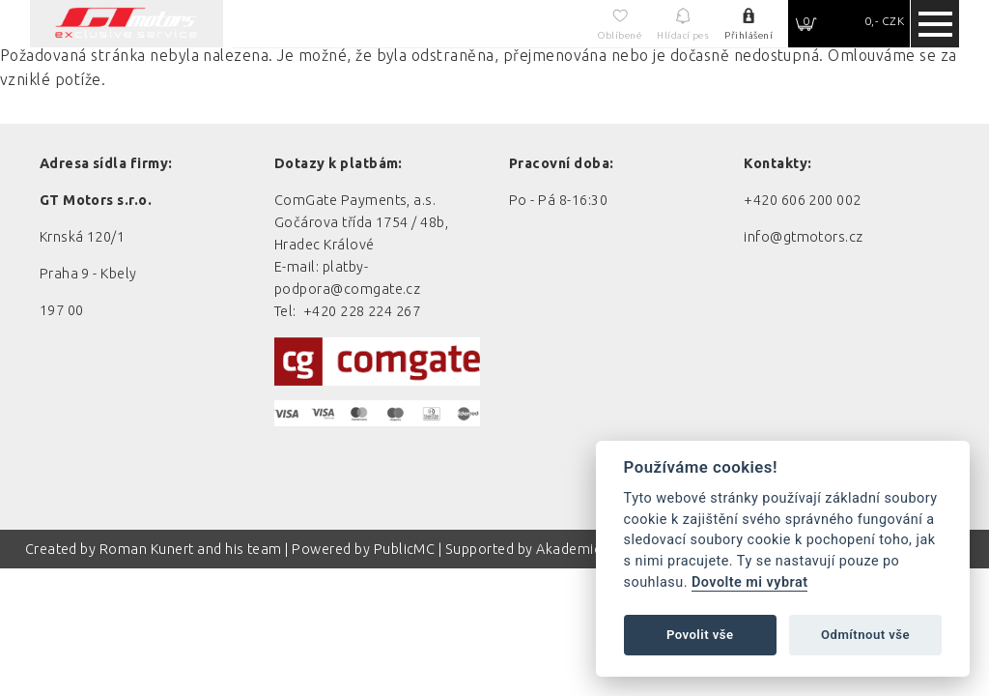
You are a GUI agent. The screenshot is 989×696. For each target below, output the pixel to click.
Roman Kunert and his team (192, 549)
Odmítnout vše (865, 634)
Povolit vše (700, 634)
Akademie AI (576, 549)
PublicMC (405, 549)
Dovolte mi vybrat (749, 582)
